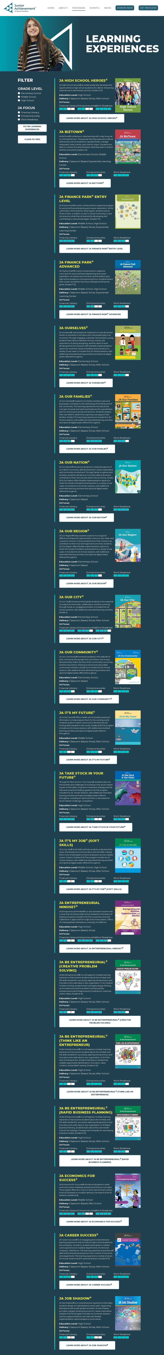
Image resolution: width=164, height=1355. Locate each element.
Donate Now (125, 8)
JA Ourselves (73, 328)
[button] (67, 8)
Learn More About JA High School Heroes (91, 118)
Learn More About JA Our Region (86, 583)
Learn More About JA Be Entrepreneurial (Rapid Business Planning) (100, 1160)
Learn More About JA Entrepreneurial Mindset (94, 948)
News (107, 8)
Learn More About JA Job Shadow (87, 1345)
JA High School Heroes (83, 81)
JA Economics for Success (77, 1178)
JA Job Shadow (75, 1298)
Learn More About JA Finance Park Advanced (93, 314)
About (62, 8)
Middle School (28, 97)
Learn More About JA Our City (85, 638)
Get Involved (148, 8)
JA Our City (71, 597)
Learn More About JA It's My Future (88, 759)
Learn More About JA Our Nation (86, 517)
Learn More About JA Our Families (87, 448)
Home (50, 8)
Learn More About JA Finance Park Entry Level (94, 248)
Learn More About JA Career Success (89, 1284)
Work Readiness (29, 119)
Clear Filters (32, 139)
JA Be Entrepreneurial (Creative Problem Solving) (83, 966)
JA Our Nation (74, 462)
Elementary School (31, 93)
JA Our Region (74, 531)
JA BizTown (71, 132)
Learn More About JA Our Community (89, 699)
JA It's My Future (77, 713)
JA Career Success (78, 1235)
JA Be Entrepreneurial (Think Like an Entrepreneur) (83, 1040)
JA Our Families (75, 396)
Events (94, 8)
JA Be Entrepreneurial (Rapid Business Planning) (85, 1110)
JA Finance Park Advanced (76, 264)
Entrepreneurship (30, 116)
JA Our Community (78, 652)
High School (27, 100)
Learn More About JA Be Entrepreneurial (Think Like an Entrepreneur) (100, 1093)
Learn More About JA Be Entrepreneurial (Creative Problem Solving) (100, 1021)
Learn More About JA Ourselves (86, 382)
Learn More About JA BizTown (85, 183)
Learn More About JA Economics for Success (94, 1221)
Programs (78, 8)
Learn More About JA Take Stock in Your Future (95, 827)
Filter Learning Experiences (32, 128)
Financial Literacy (30, 112)
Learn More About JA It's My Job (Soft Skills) (93, 889)
